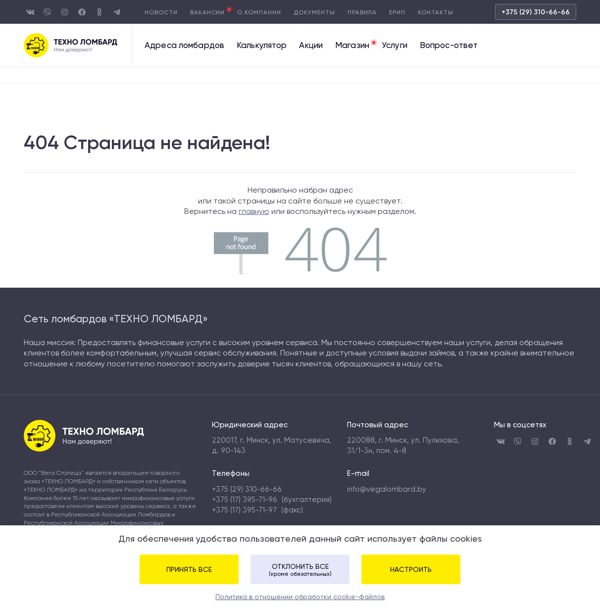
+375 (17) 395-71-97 (244, 510)
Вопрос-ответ (449, 45)
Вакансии (207, 12)
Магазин (352, 45)
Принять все (189, 569)
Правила (362, 12)
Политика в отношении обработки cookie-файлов (300, 597)
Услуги (394, 45)
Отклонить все (300, 569)
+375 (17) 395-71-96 (244, 499)
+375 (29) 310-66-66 (535, 12)
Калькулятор (262, 45)
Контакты (435, 12)
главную (254, 211)
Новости (161, 12)
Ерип (397, 12)
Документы (314, 12)
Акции (311, 45)
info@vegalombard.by (386, 489)
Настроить (411, 569)
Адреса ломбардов (184, 45)
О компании (259, 12)
